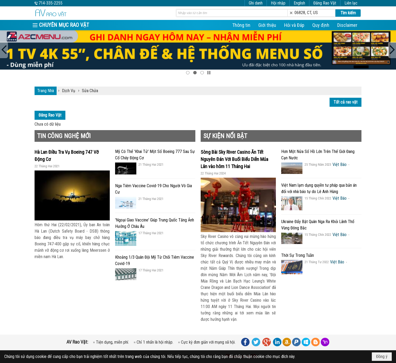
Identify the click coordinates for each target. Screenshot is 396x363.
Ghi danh (256, 3)
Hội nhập (278, 3)
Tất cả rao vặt (345, 102)
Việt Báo (339, 164)
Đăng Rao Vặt (324, 3)
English (299, 3)
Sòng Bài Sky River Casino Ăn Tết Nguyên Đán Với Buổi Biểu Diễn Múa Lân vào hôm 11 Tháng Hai (234, 159)
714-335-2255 (50, 3)
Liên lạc (350, 3)
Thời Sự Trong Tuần (297, 255)
